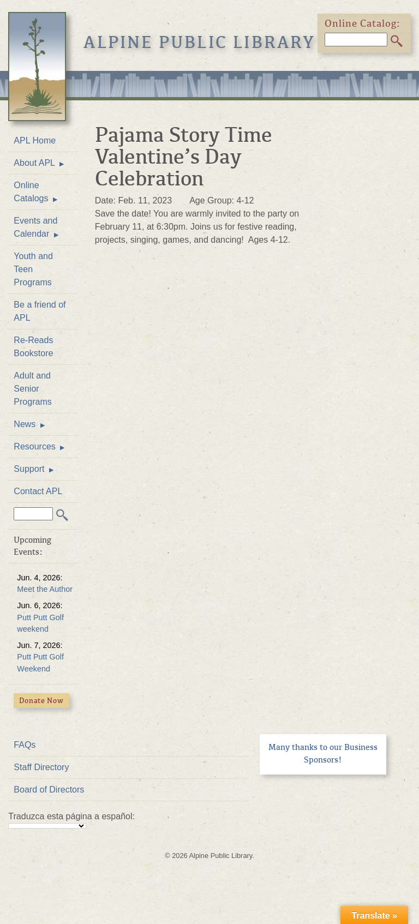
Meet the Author (45, 589)
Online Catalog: (363, 23)
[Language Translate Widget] (47, 826)
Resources (34, 446)
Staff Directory (41, 767)
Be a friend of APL (39, 311)
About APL (34, 162)
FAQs (24, 744)
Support (29, 468)
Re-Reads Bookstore (33, 346)
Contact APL (38, 491)
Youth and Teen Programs (33, 269)
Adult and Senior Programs (32, 388)
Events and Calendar (35, 227)
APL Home (35, 140)
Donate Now (41, 700)
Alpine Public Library (199, 42)
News (24, 424)
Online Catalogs (31, 192)
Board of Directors (49, 789)
